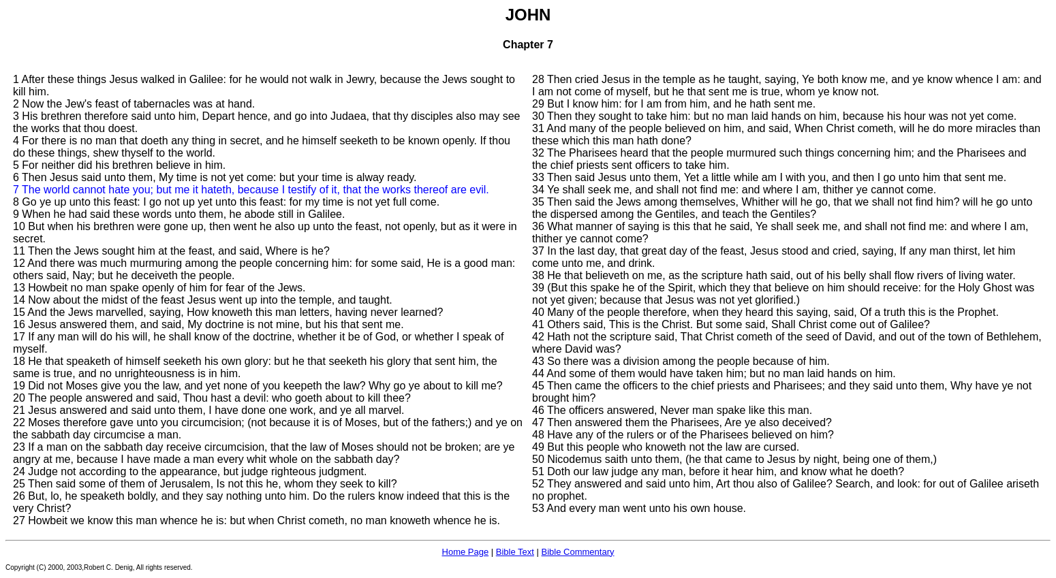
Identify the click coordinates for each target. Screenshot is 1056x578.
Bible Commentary (578, 552)
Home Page (465, 552)
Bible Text (515, 552)
